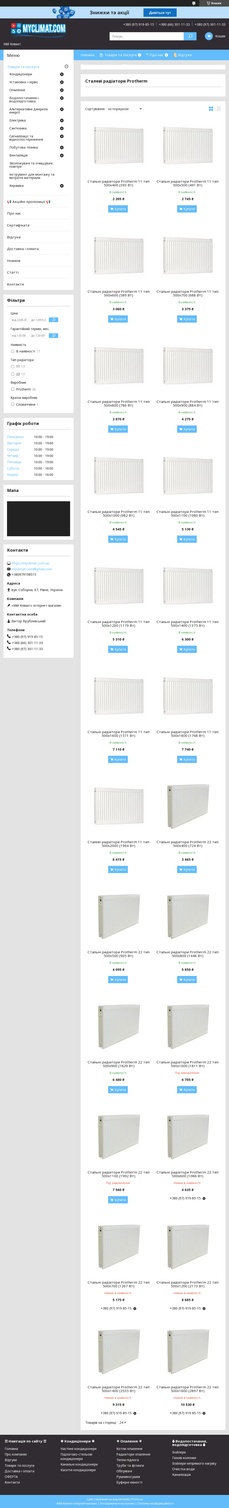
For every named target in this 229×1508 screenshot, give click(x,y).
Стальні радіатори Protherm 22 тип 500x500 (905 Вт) (119, 954)
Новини (13, 260)
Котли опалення (129, 1448)
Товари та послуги (23, 66)
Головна (87, 54)
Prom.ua (137, 1499)
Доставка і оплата (23, 248)
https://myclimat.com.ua (30, 563)
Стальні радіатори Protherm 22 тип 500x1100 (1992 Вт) (119, 1174)
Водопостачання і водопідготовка (24, 99)
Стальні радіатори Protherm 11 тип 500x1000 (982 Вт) (119, 513)
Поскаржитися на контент (117, 1503)
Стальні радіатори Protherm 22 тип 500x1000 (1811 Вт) (187, 1064)
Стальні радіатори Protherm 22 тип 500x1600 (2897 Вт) (187, 1389)
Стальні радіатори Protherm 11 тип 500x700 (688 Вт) (187, 293)
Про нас (14, 213)
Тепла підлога (127, 1460)
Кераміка (16, 186)
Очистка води (183, 1469)
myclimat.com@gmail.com (32, 569)
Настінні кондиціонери (79, 1448)
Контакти (15, 284)
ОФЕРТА (11, 1476)
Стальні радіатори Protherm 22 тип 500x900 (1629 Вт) (119, 1064)
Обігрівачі (124, 1471)
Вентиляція (18, 155)
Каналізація (181, 1474)
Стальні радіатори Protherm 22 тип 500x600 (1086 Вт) (187, 1174)
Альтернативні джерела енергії (28, 111)
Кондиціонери (20, 74)
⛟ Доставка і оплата (99, 65)
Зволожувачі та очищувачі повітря (31, 165)
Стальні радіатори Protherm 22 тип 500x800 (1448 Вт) (187, 954)
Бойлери (179, 1452)
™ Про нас (155, 54)
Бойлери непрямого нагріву (194, 1463)
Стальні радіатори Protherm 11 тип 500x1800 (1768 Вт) (187, 733)
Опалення (17, 90)
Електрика (17, 120)
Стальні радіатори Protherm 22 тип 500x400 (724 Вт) (187, 843)
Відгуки (14, 236)
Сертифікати (18, 225)
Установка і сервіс (23, 82)
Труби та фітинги (130, 1465)
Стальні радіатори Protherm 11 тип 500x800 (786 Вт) (119, 403)
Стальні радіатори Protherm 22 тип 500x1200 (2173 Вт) (187, 1284)
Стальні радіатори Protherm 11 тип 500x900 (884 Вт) (187, 403)
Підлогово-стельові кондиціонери (76, 1456)
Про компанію (16, 1454)
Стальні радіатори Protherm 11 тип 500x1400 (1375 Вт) (187, 623)
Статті (12, 272)
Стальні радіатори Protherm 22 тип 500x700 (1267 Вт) (119, 1284)
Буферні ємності (129, 1482)
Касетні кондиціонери (78, 1470)
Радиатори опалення (133, 1454)
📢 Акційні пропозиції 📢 (28, 201)
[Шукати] (190, 36)
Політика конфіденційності (156, 1503)
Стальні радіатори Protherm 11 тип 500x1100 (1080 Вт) (187, 513)
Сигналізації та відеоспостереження (26, 138)
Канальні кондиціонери (79, 1464)
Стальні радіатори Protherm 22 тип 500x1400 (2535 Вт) (119, 1389)
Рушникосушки (128, 1476)
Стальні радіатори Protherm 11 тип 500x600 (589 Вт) (119, 293)
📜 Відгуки (182, 54)
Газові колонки (184, 1458)
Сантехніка (18, 128)
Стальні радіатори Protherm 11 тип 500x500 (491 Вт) (187, 183)
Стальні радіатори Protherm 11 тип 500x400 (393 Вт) (119, 183)
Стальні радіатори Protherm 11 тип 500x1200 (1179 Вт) (119, 623)
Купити (120, 209)
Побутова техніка (23, 148)
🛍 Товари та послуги (118, 54)
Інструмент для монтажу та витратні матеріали (31, 176)
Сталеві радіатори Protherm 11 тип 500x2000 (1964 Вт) (118, 843)
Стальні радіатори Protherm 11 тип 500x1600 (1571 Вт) (119, 733)
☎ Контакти (133, 65)
